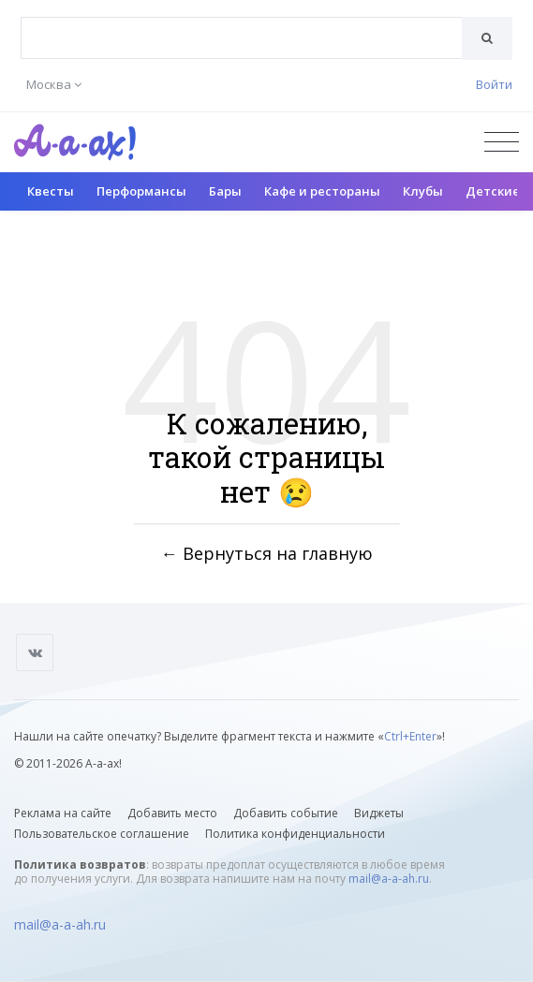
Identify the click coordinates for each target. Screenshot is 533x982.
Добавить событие (285, 813)
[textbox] (242, 24)
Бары (225, 191)
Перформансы (141, 191)
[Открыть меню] (501, 141)
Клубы (423, 191)
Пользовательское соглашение (101, 834)
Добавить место (172, 813)
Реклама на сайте (62, 813)
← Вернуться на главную (267, 553)
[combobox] (242, 38)
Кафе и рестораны (322, 191)
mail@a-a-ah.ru (388, 879)
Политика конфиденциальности (295, 834)
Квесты (50, 191)
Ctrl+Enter (410, 736)
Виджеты (379, 813)
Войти (494, 84)
